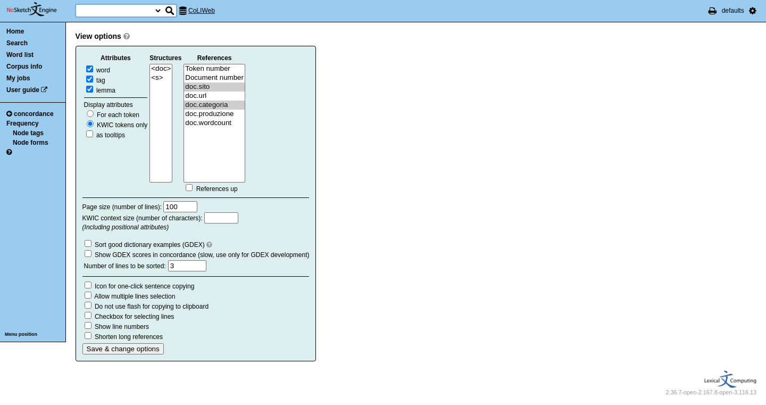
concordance (30, 114)
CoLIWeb (201, 10)
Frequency (22, 123)
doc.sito (214, 87)
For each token (113, 115)
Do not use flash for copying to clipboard (152, 306)
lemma (100, 90)
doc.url (214, 96)
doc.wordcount (214, 123)
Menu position (21, 334)
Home (15, 31)
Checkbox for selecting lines (134, 316)
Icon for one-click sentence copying (144, 286)
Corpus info (24, 66)
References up (217, 189)
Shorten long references (129, 337)
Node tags (28, 133)
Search (17, 43)
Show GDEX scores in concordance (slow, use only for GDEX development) (202, 255)
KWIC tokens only (117, 125)
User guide (22, 90)
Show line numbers (122, 326)
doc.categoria (214, 105)
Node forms (30, 142)
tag (95, 80)
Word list (20, 55)
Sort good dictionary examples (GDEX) (150, 245)
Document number (214, 77)
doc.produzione (214, 114)
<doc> (161, 68)
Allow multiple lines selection (134, 296)
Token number (214, 68)
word (98, 70)
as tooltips (105, 135)
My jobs (18, 78)
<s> (161, 77)
